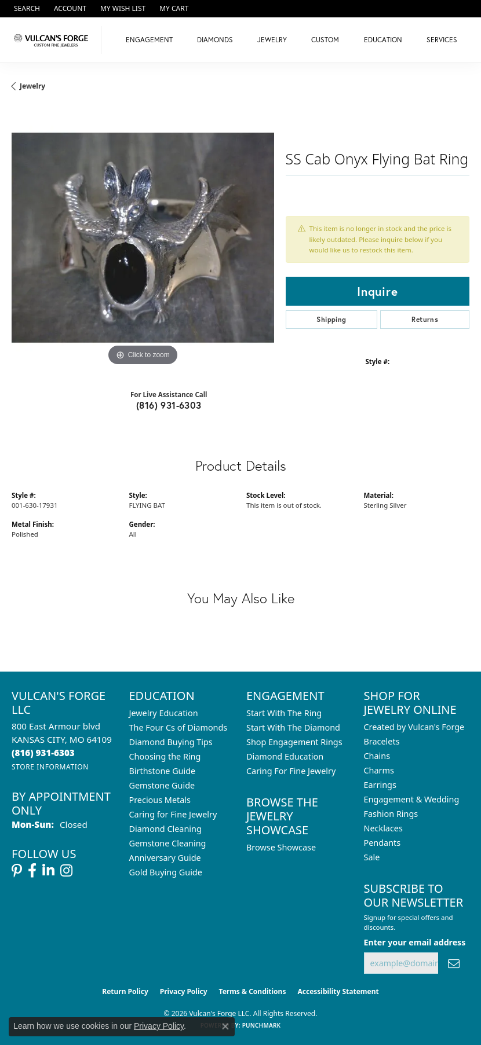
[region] (143, 238)
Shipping (331, 319)
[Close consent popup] (225, 1026)
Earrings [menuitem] (380, 784)
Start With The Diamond (293, 727)
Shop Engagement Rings (294, 741)
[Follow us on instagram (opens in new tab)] (66, 871)
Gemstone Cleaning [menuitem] (167, 843)
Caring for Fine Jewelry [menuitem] (173, 814)
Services (442, 39)
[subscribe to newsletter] (453, 963)
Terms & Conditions (252, 991)
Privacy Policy (183, 991)
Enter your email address (415, 942)
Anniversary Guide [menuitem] (165, 857)
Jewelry (272, 39)
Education (383, 39)
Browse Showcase (281, 847)
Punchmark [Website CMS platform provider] (261, 1025)
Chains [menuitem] (377, 755)
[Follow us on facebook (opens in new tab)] (32, 871)
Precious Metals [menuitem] (160, 799)
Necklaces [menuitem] (383, 828)
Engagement (149, 39)
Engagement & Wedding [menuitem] (412, 799)
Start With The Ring (284, 712)
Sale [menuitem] (372, 857)
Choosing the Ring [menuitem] (165, 756)
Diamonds (215, 39)
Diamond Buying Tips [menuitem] (171, 741)
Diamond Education (284, 756)
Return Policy (125, 991)
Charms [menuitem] (379, 770)
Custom (325, 39)
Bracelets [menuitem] (382, 741)
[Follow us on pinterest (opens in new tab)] (17, 871)
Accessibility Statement (337, 991)
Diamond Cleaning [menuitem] (165, 828)
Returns (424, 319)
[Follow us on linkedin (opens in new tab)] (48, 871)
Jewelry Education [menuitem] (163, 712)
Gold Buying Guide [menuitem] (165, 872)
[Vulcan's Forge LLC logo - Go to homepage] (53, 40)
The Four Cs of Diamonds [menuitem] (178, 727)
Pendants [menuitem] (382, 842)
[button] (26, 8)
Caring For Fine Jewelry (291, 770)
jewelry (32, 86)
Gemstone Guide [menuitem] (162, 785)
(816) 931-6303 (169, 405)
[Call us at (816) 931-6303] (43, 752)
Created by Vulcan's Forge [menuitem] (414, 726)
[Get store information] (50, 767)
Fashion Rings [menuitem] (391, 813)
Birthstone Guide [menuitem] (162, 770)
